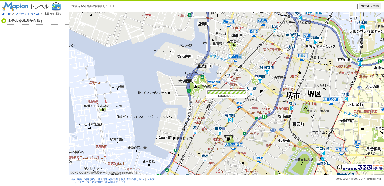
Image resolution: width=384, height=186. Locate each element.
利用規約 (89, 179)
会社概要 (76, 179)
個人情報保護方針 (107, 179)
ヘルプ (150, 179)
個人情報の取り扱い (132, 179)
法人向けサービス (115, 182)
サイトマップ (82, 182)
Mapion (6, 14)
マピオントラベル (27, 14)
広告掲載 (97, 182)
